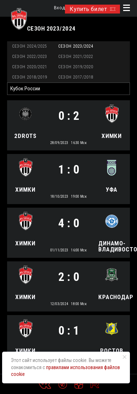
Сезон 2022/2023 (29, 56)
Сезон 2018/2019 (29, 77)
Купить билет (92, 9)
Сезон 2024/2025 (29, 46)
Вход (59, 8)
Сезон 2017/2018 (75, 77)
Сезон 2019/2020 (75, 66)
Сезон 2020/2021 (29, 66)
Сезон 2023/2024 (75, 46)
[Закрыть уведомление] (124, 357)
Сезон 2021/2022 (75, 56)
